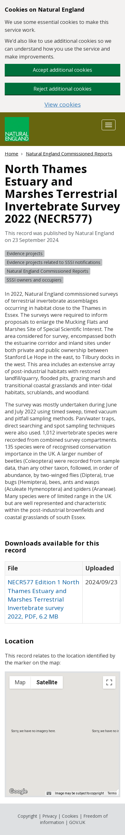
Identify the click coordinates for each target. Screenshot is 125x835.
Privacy (49, 816)
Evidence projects (25, 253)
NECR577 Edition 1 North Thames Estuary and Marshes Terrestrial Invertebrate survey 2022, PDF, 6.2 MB (43, 599)
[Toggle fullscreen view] (109, 682)
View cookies (63, 105)
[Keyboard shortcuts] (49, 793)
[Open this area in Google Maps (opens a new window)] (18, 791)
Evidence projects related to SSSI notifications (53, 262)
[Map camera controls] (109, 782)
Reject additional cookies (62, 88)
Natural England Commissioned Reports (69, 153)
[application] (62, 734)
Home (11, 153)
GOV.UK (77, 822)
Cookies (70, 816)
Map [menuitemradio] (20, 682)
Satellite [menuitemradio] (46, 682)
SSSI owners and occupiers (34, 280)
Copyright (27, 816)
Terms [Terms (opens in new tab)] (112, 793)
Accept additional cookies (62, 69)
